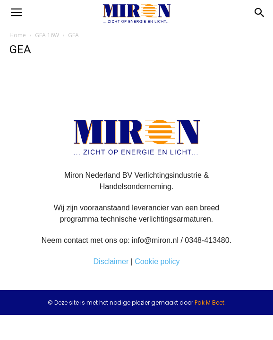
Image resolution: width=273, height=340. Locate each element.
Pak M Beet (209, 303)
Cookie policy (157, 261)
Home (17, 35)
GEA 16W (47, 35)
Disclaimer (111, 261)
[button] (260, 12)
